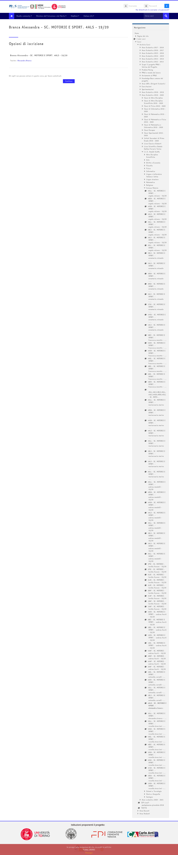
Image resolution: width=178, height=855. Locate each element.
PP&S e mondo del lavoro (151, 72)
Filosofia (149, 165)
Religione (149, 185)
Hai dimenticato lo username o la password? (152, 10)
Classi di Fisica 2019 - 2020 (155, 106)
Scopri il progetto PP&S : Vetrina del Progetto (151, 65)
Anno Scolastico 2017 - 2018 (153, 47)
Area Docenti (144, 810)
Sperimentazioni (148, 89)
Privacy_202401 (89, 849)
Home (137, 33)
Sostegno (149, 797)
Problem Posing (147, 69)
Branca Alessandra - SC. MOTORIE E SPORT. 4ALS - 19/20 (38, 55)
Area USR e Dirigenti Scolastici (153, 83)
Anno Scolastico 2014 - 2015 (153, 56)
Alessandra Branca (24, 60)
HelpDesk (76, 16)
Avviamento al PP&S (149, 75)
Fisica (148, 168)
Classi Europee (149, 130)
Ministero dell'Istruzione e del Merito (53, 16)
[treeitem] (151, 423)
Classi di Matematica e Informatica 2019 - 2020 (153, 125)
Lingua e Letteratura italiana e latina (154, 175)
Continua (68, 81)
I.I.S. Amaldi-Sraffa (152, 151)
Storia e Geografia (153, 794)
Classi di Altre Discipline (153, 98)
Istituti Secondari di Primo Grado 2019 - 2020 (154, 139)
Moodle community (25, 16)
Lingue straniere (152, 179)
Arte (147, 160)
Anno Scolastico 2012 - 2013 (153, 61)
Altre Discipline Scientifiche (152, 155)
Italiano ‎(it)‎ (90, 16)
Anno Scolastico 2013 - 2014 (153, 58)
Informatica (150, 171)
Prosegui (89, 852)
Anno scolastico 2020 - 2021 (152, 799)
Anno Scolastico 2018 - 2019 (153, 92)
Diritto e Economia (153, 162)
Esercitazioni (146, 86)
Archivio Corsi (145, 44)
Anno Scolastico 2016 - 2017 (153, 50)
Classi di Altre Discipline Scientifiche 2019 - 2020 (153, 101)
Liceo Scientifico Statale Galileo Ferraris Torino (153, 147)
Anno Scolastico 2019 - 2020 (153, 95)
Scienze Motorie (152, 188)
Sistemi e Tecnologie (154, 791)
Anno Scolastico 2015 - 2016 (153, 53)
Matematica (150, 182)
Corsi (139, 41)
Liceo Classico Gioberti (152, 143)
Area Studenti (145, 813)
